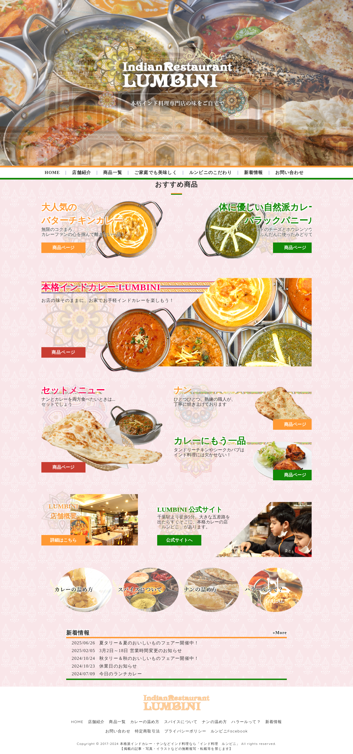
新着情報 (253, 172)
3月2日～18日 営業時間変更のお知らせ (140, 650)
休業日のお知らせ (118, 666)
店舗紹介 (81, 172)
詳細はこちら (63, 540)
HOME (52, 172)
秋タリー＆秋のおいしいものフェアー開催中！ (149, 658)
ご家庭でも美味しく (155, 172)
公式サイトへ (179, 540)
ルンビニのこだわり (210, 172)
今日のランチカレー (120, 673)
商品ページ (63, 247)
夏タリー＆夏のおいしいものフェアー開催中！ (149, 642)
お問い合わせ (289, 172)
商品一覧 (112, 172)
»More (280, 632)
